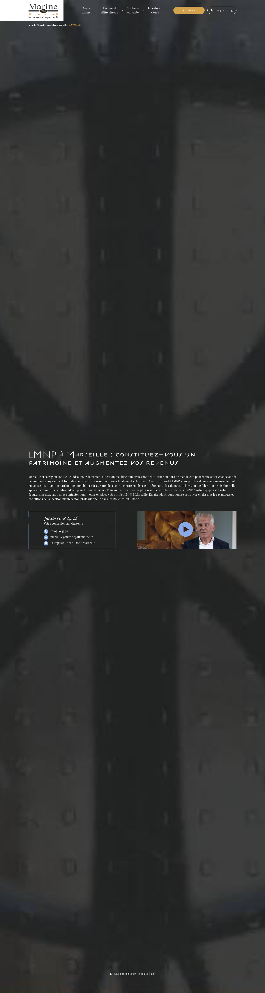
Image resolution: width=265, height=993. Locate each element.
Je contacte (189, 10)
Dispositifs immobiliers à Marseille (52, 25)
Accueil (32, 25)
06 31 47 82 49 (222, 10)
